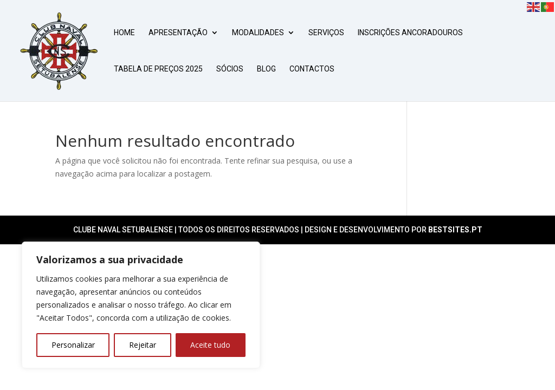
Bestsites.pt (455, 229)
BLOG (266, 69)
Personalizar (73, 345)
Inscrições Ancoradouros (410, 33)
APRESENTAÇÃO (178, 33)
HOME (124, 33)
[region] (141, 305)
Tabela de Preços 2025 (158, 69)
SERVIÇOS (326, 33)
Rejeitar (142, 345)
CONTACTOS (311, 69)
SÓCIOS (229, 69)
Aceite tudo (210, 345)
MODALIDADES (258, 33)
